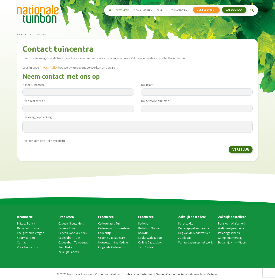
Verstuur (240, 149)
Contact (22, 242)
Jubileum (184, 238)
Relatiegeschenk (229, 233)
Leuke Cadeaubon (150, 238)
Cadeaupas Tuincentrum (114, 228)
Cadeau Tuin (66, 228)
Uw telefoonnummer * (156, 101)
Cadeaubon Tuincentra (73, 242)
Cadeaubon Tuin (69, 238)
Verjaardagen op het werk (195, 242)
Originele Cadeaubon (112, 247)
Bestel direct (206, 10)
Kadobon (144, 223)
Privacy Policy (49, 67)
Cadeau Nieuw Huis (71, 223)
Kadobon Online (149, 228)
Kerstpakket (186, 223)
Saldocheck (234, 10)
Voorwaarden (26, 238)
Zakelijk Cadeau (68, 252)
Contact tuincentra (37, 34)
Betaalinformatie (28, 228)
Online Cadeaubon (150, 242)
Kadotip (143, 233)
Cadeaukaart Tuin (109, 223)
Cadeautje (105, 233)
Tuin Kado (65, 247)
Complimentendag (230, 238)
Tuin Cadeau (146, 247)
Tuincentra (179, 10)
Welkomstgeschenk (231, 228)
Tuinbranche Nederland (138, 274)
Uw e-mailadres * (33, 101)
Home (20, 34)
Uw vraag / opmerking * (38, 117)
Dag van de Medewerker (194, 233)
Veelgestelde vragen (30, 233)
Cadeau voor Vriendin (72, 233)
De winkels (122, 10)
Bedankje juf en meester (194, 228)
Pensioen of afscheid (231, 223)
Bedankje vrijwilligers (232, 242)
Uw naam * (148, 85)
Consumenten (143, 10)
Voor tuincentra (27, 247)
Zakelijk (161, 10)
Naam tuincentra (33, 85)
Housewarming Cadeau (113, 242)
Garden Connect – (187, 274)
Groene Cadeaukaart (111, 238)
